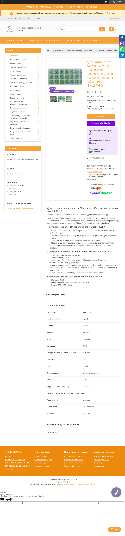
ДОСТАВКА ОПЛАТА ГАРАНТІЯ (17, 463)
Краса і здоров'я (17, 98)
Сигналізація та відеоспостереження (18, 103)
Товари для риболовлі (19, 67)
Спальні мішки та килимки (74, 463)
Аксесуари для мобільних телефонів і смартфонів (20, 117)
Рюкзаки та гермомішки (73, 460)
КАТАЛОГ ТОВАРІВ (15, 40)
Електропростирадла (43, 460)
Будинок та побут (17, 86)
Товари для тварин (18, 75)
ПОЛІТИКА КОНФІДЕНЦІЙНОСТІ (17, 466)
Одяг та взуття (16, 138)
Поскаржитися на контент (66, 484)
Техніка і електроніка (18, 79)
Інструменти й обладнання (20, 128)
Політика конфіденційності (85, 484)
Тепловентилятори (41, 466)
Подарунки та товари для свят (20, 133)
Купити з (101, 123)
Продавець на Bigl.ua (62, 482)
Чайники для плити (101, 460)
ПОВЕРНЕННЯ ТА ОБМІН (15, 460)
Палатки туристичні (72, 456)
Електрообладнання (18, 108)
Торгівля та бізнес (17, 112)
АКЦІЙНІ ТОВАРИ (72, 40)
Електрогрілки (40, 456)
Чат (114, 529)
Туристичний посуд (71, 466)
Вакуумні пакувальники (103, 456)
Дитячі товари (16, 71)
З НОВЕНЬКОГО (53, 40)
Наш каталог (12, 56)
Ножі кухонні (99, 466)
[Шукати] (102, 29)
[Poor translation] (9, 499)
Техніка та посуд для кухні (21, 83)
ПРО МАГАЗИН (90, 40)
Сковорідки (98, 463)
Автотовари (15, 90)
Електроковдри (40, 463)
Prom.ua (75, 479)
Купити (100, 116)
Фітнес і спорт (16, 63)
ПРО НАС (8, 456)
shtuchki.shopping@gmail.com (21, 208)
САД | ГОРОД (36, 40)
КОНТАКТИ (9, 469)
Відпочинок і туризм (18, 59)
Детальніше (91, 7)
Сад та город (15, 94)
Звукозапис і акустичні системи (19, 123)
